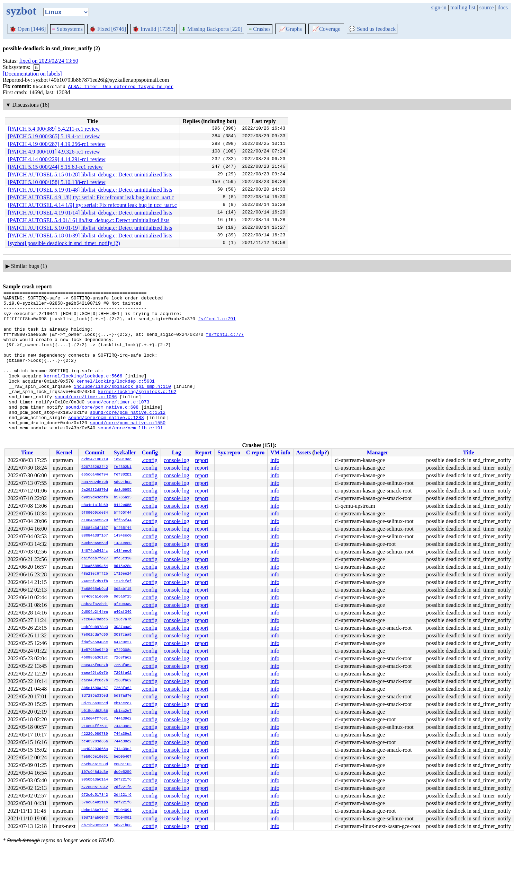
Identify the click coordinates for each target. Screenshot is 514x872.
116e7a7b (123, 619)
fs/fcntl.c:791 (217, 325)
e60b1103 (123, 764)
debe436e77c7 (94, 810)
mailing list (462, 7)
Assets (303, 452)
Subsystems (67, 29)
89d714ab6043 (94, 818)
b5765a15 (123, 497)
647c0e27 (123, 642)
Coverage (326, 29)
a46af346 (123, 612)
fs (36, 67)
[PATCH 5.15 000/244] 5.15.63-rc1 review (55, 167)
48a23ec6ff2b (94, 574)
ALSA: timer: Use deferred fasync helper (120, 86)
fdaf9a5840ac (94, 642)
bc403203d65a (94, 741)
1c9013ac (123, 459)
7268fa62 (123, 657)
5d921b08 (123, 482)
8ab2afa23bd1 (94, 604)
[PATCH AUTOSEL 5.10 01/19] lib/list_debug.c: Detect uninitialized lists (90, 228)
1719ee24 (123, 574)
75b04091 (123, 810)
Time (27, 452)
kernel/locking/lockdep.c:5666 (83, 393)
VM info (280, 452)
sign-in (438, 7)
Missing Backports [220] (211, 29)
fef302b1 (123, 467)
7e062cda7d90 (94, 635)
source (486, 7)
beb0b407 (123, 757)
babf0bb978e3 (94, 627)
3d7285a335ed (94, 696)
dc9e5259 (123, 772)
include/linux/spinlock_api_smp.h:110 (122, 406)
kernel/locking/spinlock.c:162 (137, 412)
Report (203, 452)
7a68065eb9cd (94, 589)
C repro (255, 452)
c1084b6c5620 (94, 520)
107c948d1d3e (94, 772)
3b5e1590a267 (94, 688)
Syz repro (228, 452)
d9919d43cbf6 (94, 497)
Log (176, 452)
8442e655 (123, 505)
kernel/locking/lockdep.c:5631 (115, 399)
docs (503, 7)
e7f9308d (123, 650)
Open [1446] (27, 29)
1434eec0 (123, 535)
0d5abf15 (123, 589)
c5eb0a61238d (94, 764)
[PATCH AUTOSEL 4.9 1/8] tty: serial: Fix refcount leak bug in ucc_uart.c (91, 197)
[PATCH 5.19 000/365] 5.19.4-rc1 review (54, 136)
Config (150, 452)
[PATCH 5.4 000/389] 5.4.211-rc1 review (54, 129)
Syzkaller (125, 452)
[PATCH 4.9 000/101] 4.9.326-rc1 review (54, 152)
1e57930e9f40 (94, 650)
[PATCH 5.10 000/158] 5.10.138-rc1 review (57, 182)
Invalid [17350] (153, 29)
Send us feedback (372, 29)
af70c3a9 (123, 604)
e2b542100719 (94, 459)
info (274, 460)
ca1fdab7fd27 (94, 558)
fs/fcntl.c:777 (225, 343)
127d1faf (123, 581)
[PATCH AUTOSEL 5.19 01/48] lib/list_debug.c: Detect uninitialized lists (90, 190)
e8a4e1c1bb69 (94, 505)
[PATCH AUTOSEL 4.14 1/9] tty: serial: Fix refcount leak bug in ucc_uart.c (92, 205)
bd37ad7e (123, 696)
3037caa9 (123, 627)
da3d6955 (123, 490)
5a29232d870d (94, 490)
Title (468, 452)
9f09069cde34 (94, 513)
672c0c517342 (94, 787)
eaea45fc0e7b (94, 665)
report (201, 460)
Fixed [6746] (107, 29)
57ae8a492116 (94, 802)
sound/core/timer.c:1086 (86, 418)
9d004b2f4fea (94, 612)
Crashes (260, 29)
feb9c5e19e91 (94, 757)
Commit (94, 452)
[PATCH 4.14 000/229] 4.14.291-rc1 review (57, 159)
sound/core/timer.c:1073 (118, 424)
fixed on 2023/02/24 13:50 (48, 61)
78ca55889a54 (94, 566)
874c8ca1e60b (94, 596)
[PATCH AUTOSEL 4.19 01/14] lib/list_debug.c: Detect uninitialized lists (90, 213)
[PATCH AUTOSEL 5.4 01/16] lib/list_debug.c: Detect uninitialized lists (89, 220)
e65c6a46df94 (94, 474)
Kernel (64, 452)
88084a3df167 (94, 528)
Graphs (290, 29)
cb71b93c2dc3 (94, 825)
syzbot (21, 11)
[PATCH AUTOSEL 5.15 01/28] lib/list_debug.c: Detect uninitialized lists (90, 174)
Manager (377, 452)
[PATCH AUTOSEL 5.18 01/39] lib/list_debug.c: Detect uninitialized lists (90, 235)
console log (176, 460)
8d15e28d (123, 566)
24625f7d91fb (94, 581)
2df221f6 (123, 779)
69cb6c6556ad (94, 543)
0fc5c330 (123, 558)
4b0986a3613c (94, 657)
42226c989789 (94, 734)
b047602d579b (94, 482)
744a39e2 (123, 718)
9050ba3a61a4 (94, 779)
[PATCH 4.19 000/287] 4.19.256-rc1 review (57, 144)
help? (320, 452)
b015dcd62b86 (94, 711)
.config (149, 460)
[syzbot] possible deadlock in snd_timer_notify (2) (64, 243)
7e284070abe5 (94, 619)
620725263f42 (94, 467)
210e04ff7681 (94, 718)
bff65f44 (123, 513)
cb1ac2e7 (123, 703)
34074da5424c (94, 551)
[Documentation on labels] (32, 74)
